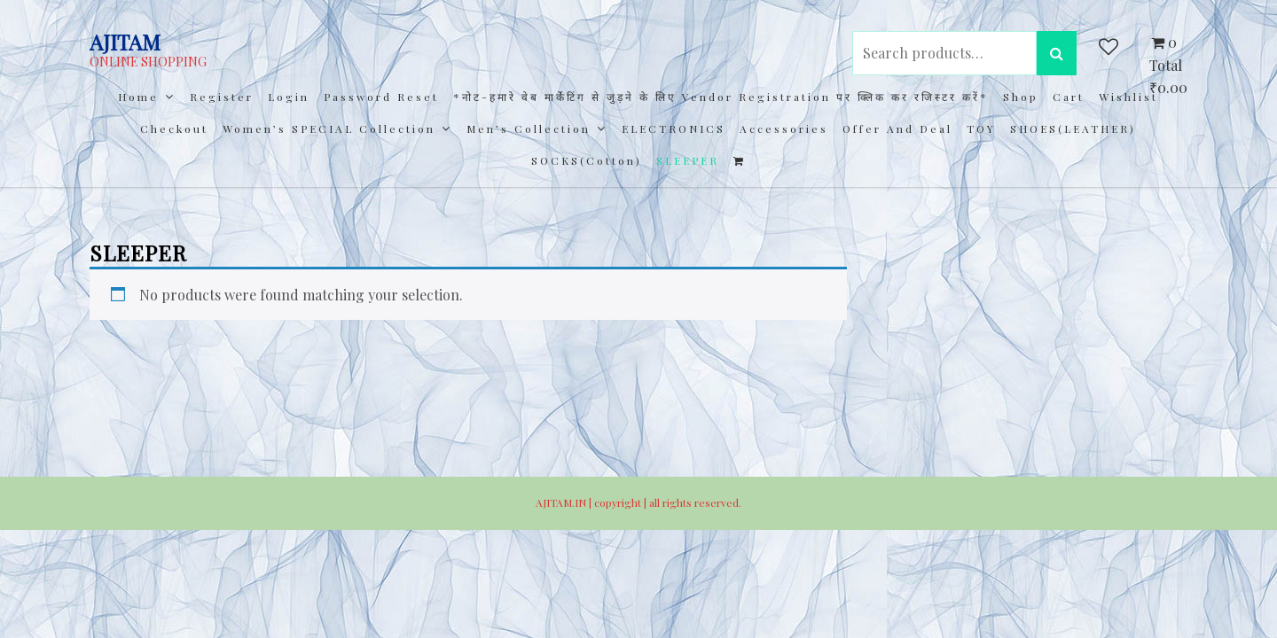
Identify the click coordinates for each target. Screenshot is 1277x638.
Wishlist (1128, 96)
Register (222, 96)
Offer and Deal (897, 128)
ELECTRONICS (673, 128)
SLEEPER (687, 160)
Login (288, 96)
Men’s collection (528, 128)
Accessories (784, 128)
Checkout (174, 128)
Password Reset (381, 96)
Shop (1020, 96)
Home (138, 96)
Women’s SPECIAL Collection (329, 128)
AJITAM (125, 41)
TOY (981, 128)
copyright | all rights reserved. (667, 502)
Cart (1069, 96)
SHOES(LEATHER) (1073, 128)
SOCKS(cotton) (586, 160)
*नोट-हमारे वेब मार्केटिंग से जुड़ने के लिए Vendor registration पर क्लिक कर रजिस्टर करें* (721, 96)
